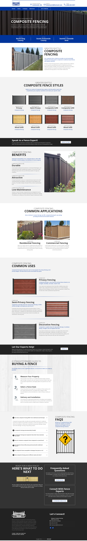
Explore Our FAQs (60, 480)
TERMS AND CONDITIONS (21, 533)
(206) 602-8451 (70, 5)
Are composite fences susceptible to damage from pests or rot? (29, 450)
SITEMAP (13, 533)
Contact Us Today (66, 142)
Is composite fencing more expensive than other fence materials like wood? (29, 435)
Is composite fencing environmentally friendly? (25, 430)
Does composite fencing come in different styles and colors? (28, 455)
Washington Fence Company (18, 534)
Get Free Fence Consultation (59, 500)
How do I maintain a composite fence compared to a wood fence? (29, 440)
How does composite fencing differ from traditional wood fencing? (30, 417)
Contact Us (64, 348)
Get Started (44, 8)
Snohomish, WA (37, 5)
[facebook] (51, 527)
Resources (32, 8)
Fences (13, 8)
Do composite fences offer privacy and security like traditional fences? (29, 445)
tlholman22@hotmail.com (54, 5)
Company (25, 8)
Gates (18, 8)
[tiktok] (53, 527)
